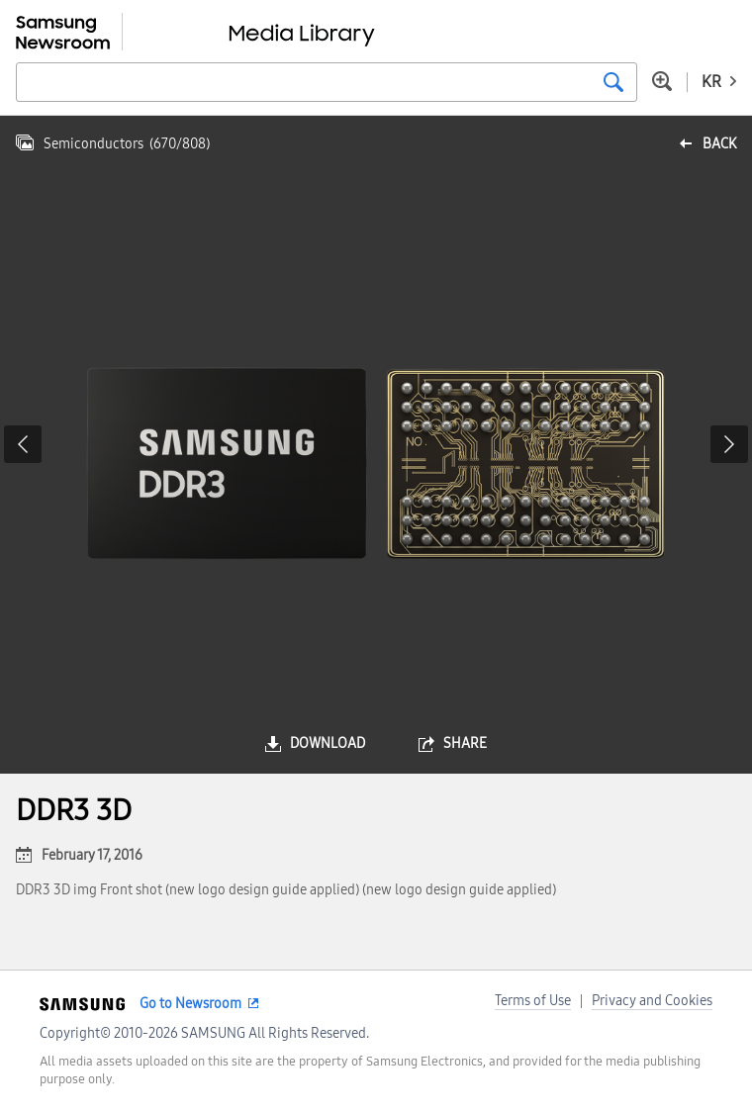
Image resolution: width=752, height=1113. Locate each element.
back (719, 144)
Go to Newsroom (190, 1003)
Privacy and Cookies (652, 1000)
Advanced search (662, 81)
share (465, 743)
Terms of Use (533, 1000)
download (327, 743)
